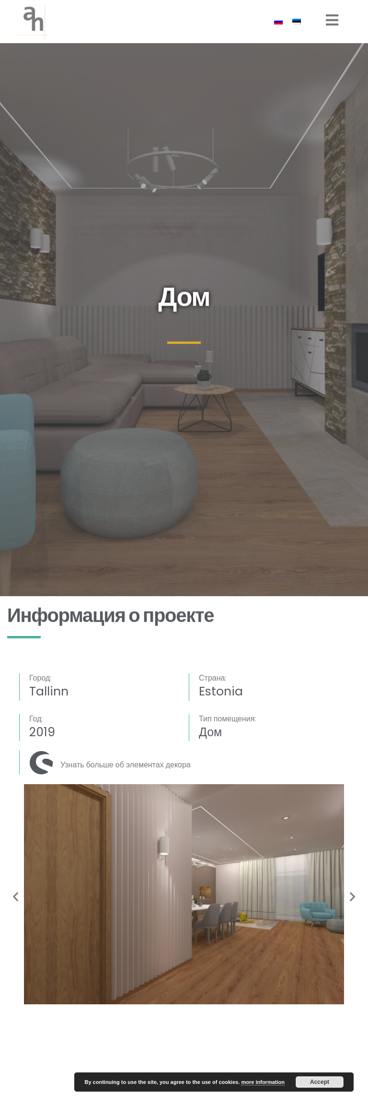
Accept (319, 1082)
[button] (16, 896)
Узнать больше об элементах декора (125, 764)
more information (262, 1082)
